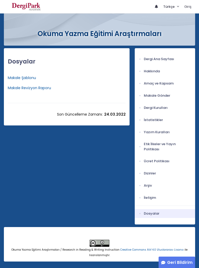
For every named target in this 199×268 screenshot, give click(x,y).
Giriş (187, 6)
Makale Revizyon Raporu (30, 87)
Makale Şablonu (22, 77)
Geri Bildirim (180, 262)
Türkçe (169, 6)
